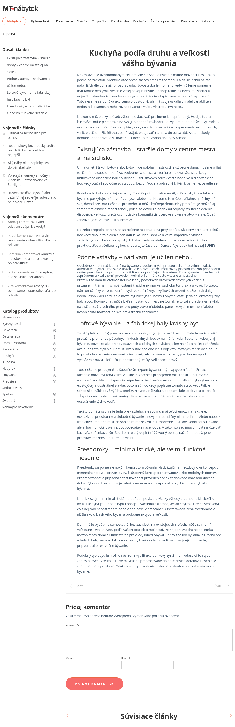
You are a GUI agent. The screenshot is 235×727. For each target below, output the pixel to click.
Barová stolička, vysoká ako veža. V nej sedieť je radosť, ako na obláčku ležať (32, 197)
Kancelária (189, 21)
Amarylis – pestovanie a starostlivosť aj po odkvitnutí (32, 240)
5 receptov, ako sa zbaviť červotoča (30, 274)
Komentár (72, 625)
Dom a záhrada (14, 343)
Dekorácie (10, 330)
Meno (70, 658)
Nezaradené (11, 317)
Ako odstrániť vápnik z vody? (26, 224)
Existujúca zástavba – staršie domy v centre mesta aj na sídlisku (28, 65)
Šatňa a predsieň (164, 21)
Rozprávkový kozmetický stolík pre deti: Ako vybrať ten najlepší (31, 150)
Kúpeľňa (8, 34)
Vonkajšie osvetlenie (18, 407)
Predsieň (9, 381)
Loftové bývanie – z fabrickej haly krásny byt (28, 95)
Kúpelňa (8, 362)
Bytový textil (11, 323)
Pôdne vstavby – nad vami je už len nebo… (28, 82)
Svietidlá (8, 400)
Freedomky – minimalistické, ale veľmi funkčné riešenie (29, 109)
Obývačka (99, 21)
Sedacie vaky (12, 387)
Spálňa (82, 21)
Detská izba (120, 21)
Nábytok (8, 368)
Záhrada (207, 21)
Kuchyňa (139, 21)
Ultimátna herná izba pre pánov (27, 135)
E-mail (125, 658)
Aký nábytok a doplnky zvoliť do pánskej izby (30, 165)
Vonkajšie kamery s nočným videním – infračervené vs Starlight (29, 180)
